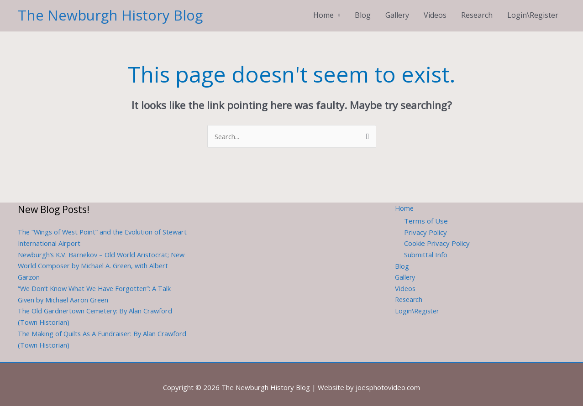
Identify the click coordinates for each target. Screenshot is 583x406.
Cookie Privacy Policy (437, 236)
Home (323, 11)
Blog (363, 11)
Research (477, 11)
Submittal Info (425, 248)
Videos (435, 11)
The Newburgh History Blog (111, 11)
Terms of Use (426, 214)
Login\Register (532, 11)
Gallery (397, 11)
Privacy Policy (425, 225)
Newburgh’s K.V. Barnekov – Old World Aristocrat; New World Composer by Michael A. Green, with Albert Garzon (95, 259)
